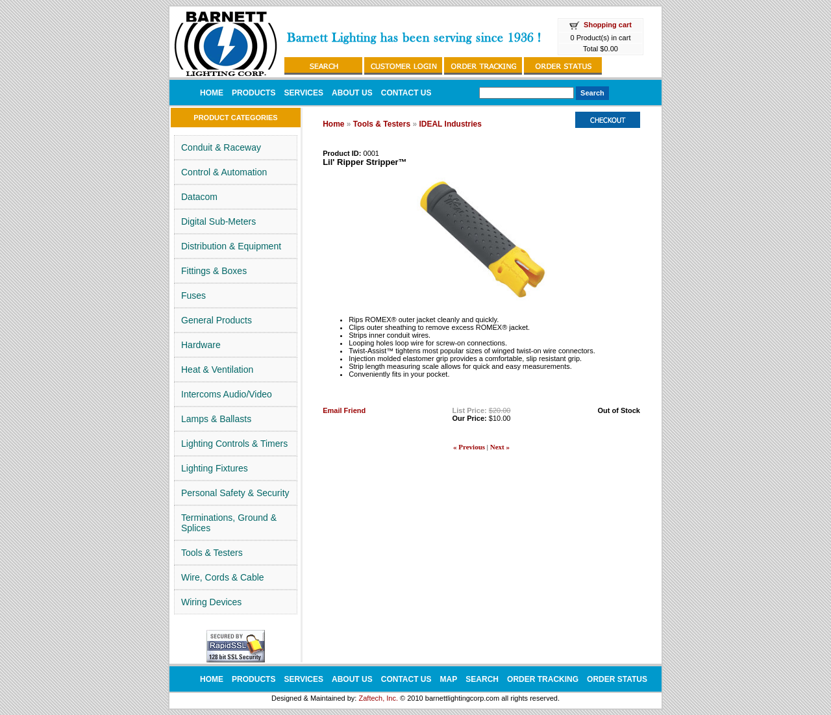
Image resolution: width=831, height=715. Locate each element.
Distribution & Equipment (231, 246)
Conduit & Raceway (221, 147)
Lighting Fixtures (214, 468)
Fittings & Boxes (214, 271)
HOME (211, 92)
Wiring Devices (211, 602)
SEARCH (482, 679)
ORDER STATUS (617, 679)
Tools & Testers (212, 552)
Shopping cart (608, 25)
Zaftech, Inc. (378, 698)
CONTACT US (406, 92)
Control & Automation (224, 172)
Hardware (201, 345)
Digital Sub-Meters (218, 221)
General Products (216, 320)
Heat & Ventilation (217, 369)
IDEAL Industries (450, 124)
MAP (449, 679)
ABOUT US (352, 92)
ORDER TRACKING (542, 679)
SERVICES (303, 92)
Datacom (199, 197)
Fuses (193, 295)
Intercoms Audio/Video (226, 394)
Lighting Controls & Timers (234, 443)
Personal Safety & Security (235, 493)
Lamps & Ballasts (216, 419)
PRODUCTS (253, 92)
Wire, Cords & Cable (222, 577)
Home (333, 124)
